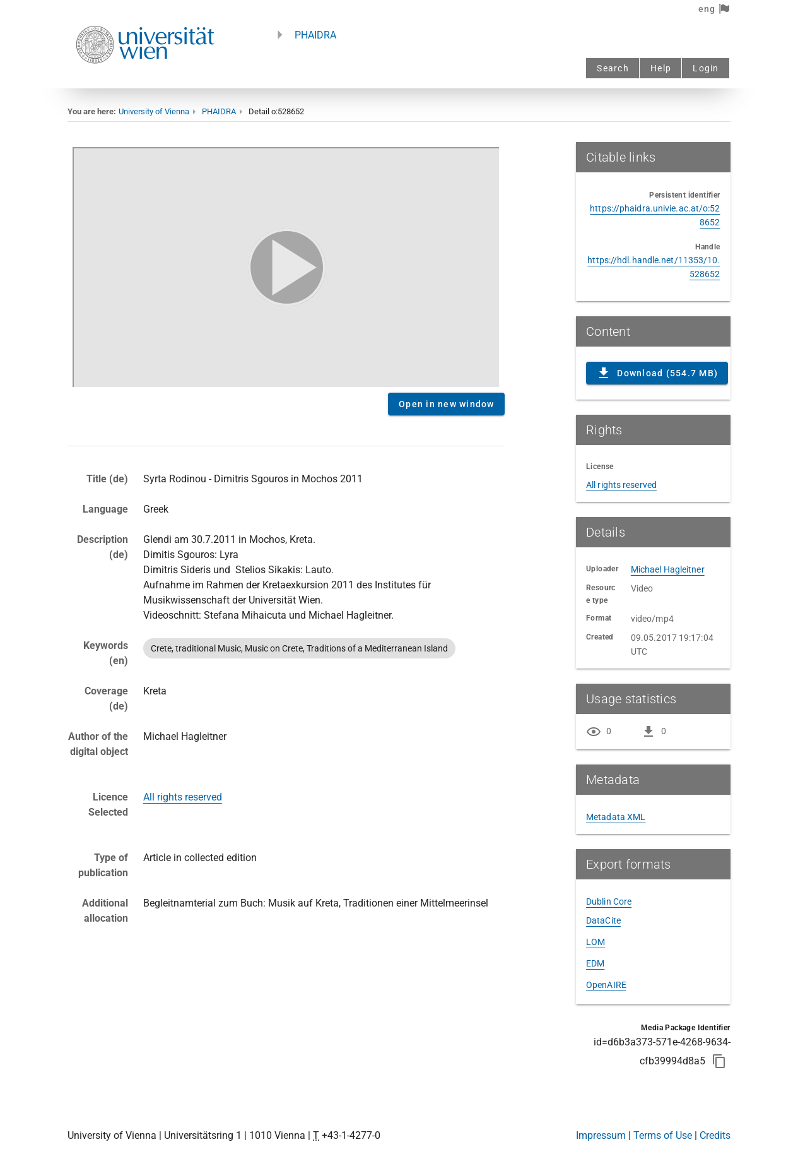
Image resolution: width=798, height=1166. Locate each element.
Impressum (601, 1135)
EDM (595, 963)
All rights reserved (182, 797)
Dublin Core (608, 901)
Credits (715, 1135)
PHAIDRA (315, 35)
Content (285, 265)
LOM (595, 942)
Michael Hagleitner (668, 569)
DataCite (603, 920)
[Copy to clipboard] (719, 1061)
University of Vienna (154, 111)
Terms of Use (662, 1135)
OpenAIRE (606, 985)
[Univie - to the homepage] (145, 80)
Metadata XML (615, 817)
